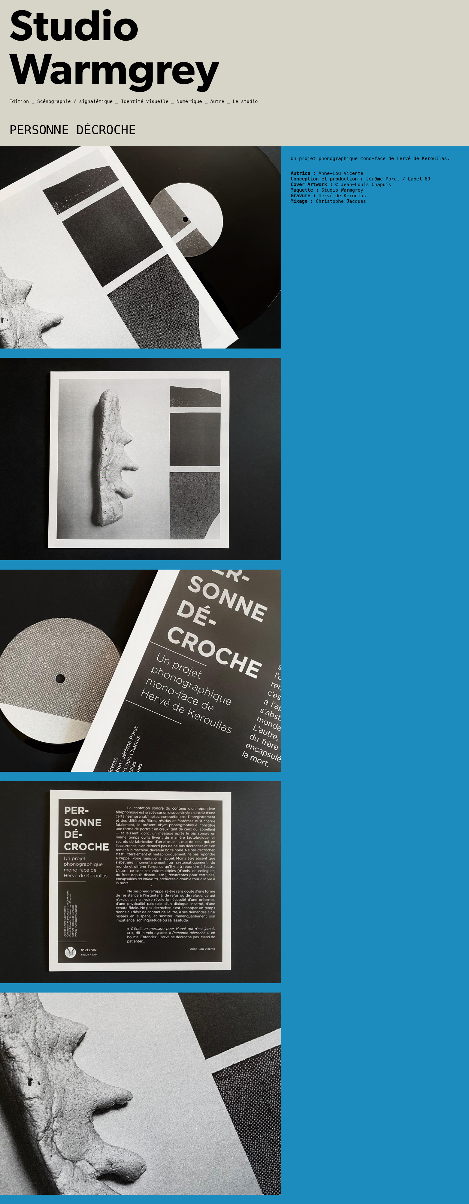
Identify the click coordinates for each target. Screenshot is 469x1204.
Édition (19, 101)
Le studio (245, 101)
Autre (217, 101)
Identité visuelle (144, 101)
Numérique (189, 101)
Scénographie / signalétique (75, 101)
